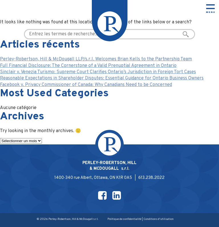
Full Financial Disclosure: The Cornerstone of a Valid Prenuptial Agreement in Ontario (88, 66)
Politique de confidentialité (124, 219)
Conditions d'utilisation (158, 219)
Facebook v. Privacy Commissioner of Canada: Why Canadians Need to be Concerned (86, 85)
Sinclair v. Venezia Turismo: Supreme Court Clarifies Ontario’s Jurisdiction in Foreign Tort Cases (98, 72)
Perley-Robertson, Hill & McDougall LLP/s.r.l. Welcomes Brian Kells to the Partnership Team (96, 59)
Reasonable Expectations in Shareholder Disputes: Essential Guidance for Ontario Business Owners (102, 78)
